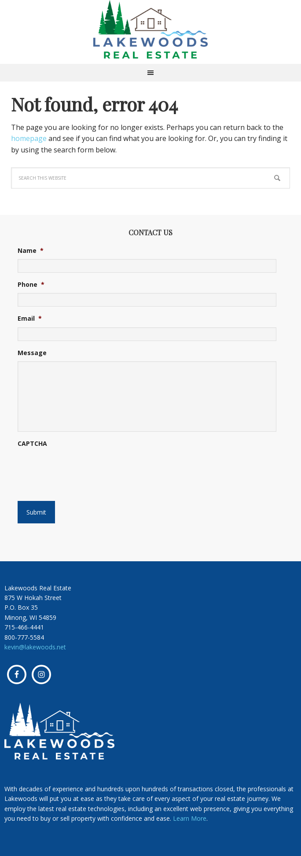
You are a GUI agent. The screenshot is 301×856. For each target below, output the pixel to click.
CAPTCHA (32, 444)
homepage (29, 138)
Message (32, 353)
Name (31, 251)
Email (30, 318)
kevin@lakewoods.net (35, 647)
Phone (31, 285)
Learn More (189, 818)
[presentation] (71, 466)
